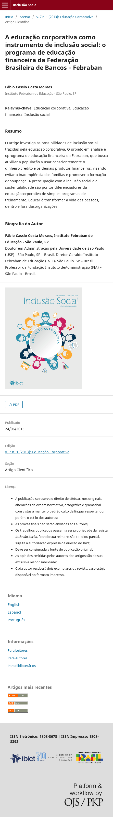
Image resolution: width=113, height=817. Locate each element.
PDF (15, 404)
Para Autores (17, 658)
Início (9, 16)
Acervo (25, 16)
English (14, 604)
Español (14, 612)
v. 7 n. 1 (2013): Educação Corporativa (64, 16)
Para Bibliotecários (22, 665)
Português (16, 619)
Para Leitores (18, 650)
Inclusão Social (25, 5)
